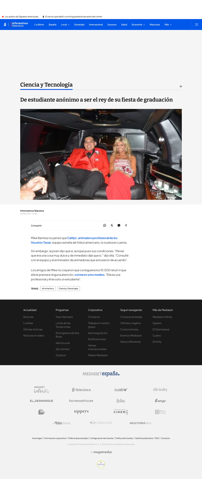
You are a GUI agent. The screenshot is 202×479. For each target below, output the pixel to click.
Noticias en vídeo (33, 335)
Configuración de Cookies (101, 438)
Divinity (157, 341)
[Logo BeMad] (41, 412)
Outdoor (61, 355)
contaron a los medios (89, 274)
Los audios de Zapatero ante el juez (21, 16)
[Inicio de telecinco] (5, 24)
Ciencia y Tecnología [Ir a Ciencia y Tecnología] (46, 84)
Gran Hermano (64, 316)
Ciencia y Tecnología (68, 288)
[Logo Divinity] (160, 390)
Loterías (28, 323)
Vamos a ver (63, 343)
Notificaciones (97, 339)
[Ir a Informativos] (19, 24)
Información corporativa (55, 438)
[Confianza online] (101, 467)
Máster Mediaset (98, 355)
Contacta (94, 316)
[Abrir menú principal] (196, 24)
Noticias (28, 316)
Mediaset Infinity (162, 316)
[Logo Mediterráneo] (141, 423)
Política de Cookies (124, 438)
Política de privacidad (78, 438)
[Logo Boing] (121, 401)
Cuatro (157, 335)
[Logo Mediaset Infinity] (41, 390)
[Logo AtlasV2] (61, 422)
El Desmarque (161, 329)
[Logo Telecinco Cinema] (121, 412)
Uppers (157, 323)
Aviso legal (37, 438)
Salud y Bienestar (130, 341)
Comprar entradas (131, 316)
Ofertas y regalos (130, 323)
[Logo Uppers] (81, 412)
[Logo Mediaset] (101, 375)
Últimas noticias (32, 329)
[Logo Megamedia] (103, 452)
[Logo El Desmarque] (41, 401)
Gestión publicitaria (144, 438)
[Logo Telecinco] (81, 390)
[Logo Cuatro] (121, 390)
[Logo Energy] (160, 401)
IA (181, 86)
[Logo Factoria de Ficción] (81, 401)
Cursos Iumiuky (129, 329)
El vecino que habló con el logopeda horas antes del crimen (73, 16)
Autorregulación (97, 333)
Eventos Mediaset (131, 335)
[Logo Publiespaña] (101, 423)
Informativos (48, 288)
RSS (157, 438)
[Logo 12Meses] (160, 412)
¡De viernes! (62, 349)
